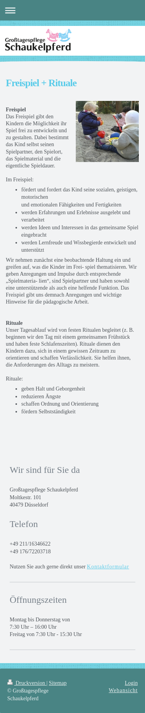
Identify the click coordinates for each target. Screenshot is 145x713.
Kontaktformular (108, 567)
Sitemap (58, 683)
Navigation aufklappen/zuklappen (72, 10)
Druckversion (26, 683)
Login (131, 683)
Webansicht (123, 690)
